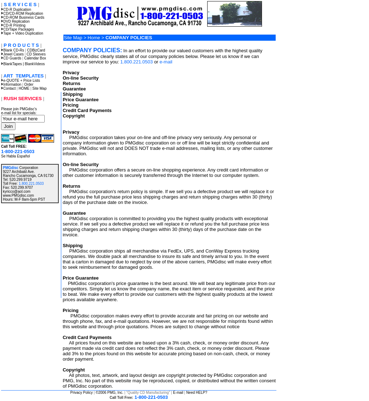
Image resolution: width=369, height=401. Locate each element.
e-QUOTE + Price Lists (20, 81)
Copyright (74, 116)
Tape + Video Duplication (22, 33)
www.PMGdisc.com (18, 195)
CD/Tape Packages (17, 29)
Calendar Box (35, 58)
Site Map (39, 88)
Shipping (73, 94)
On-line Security (81, 78)
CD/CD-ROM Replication (22, 13)
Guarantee (74, 89)
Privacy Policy (81, 393)
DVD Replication (15, 21)
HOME (24, 88)
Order (29, 84)
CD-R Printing (13, 25)
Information (12, 84)
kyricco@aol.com (16, 191)
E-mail (178, 393)
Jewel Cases (12, 54)
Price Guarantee (81, 99)
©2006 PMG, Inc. (109, 393)
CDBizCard (36, 50)
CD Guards (11, 58)
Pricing (71, 105)
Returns (71, 83)
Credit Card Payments (87, 110)
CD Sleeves (36, 54)
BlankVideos (35, 64)
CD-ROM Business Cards (22, 17)
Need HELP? (196, 393)
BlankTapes (11, 64)
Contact (9, 88)
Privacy (71, 72)
